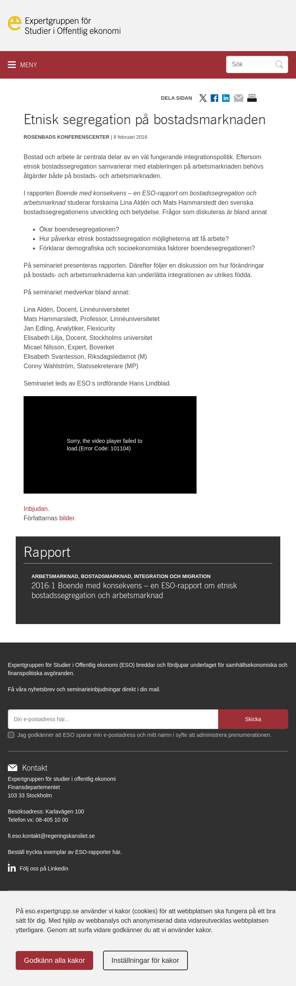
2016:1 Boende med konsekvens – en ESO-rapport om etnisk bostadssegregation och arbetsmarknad (134, 590)
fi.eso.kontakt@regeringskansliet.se (51, 836)
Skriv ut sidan (252, 98)
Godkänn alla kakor (54, 960)
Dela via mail (238, 98)
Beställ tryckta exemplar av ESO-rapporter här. (64, 852)
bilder (66, 518)
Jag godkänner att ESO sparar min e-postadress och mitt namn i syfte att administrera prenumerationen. (144, 735)
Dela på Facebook (214, 98)
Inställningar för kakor (145, 960)
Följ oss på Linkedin (44, 868)
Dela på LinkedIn (226, 98)
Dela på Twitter (203, 98)
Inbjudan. (37, 508)
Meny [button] (28, 65)
